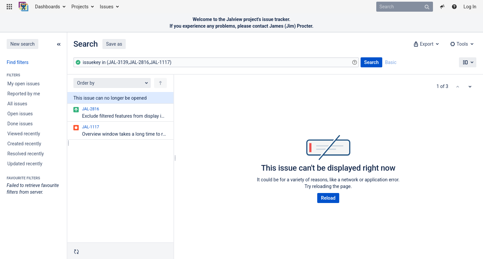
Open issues (20, 113)
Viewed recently (23, 133)
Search (371, 62)
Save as (114, 44)
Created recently (24, 143)
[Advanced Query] (216, 62)
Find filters (17, 62)
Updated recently (24, 163)
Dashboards (47, 6)
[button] (9, 6)
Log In (470, 6)
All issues (17, 103)
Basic (390, 62)
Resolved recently (25, 153)
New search (22, 44)
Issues (106, 6)
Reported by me (23, 93)
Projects (79, 6)
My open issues (23, 83)
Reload (328, 198)
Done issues (20, 123)
